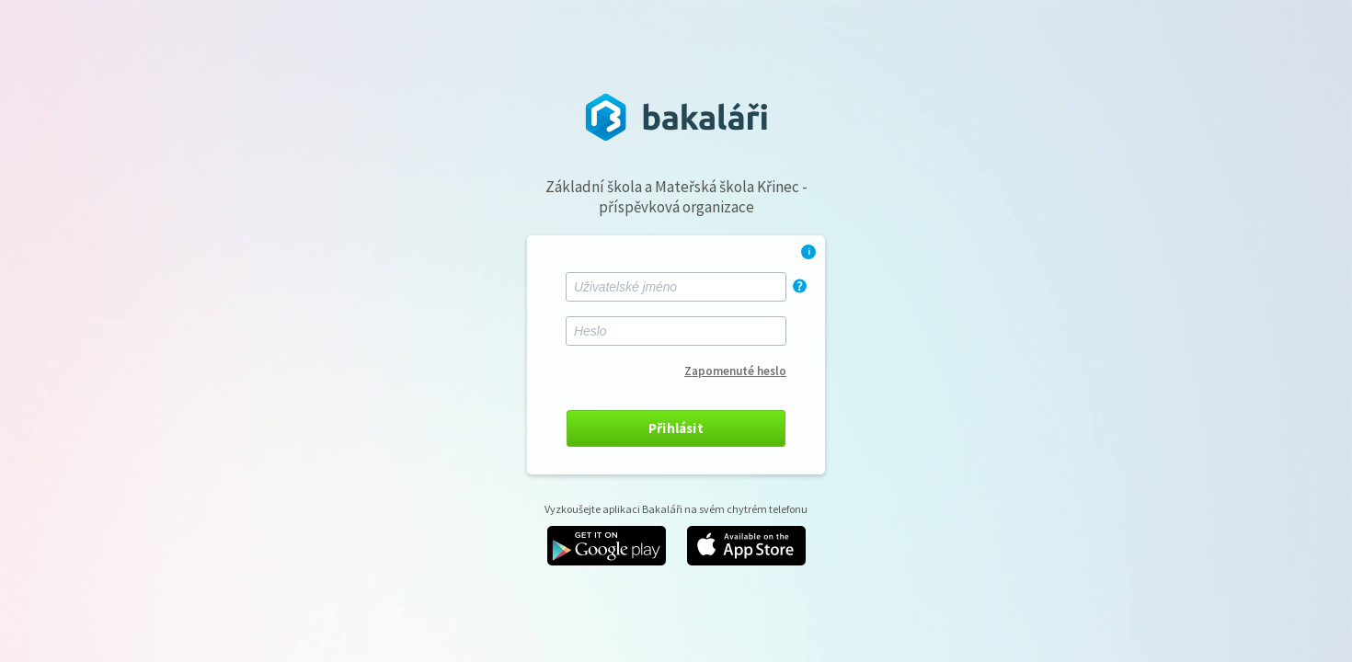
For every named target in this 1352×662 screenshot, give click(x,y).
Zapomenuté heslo (735, 371)
